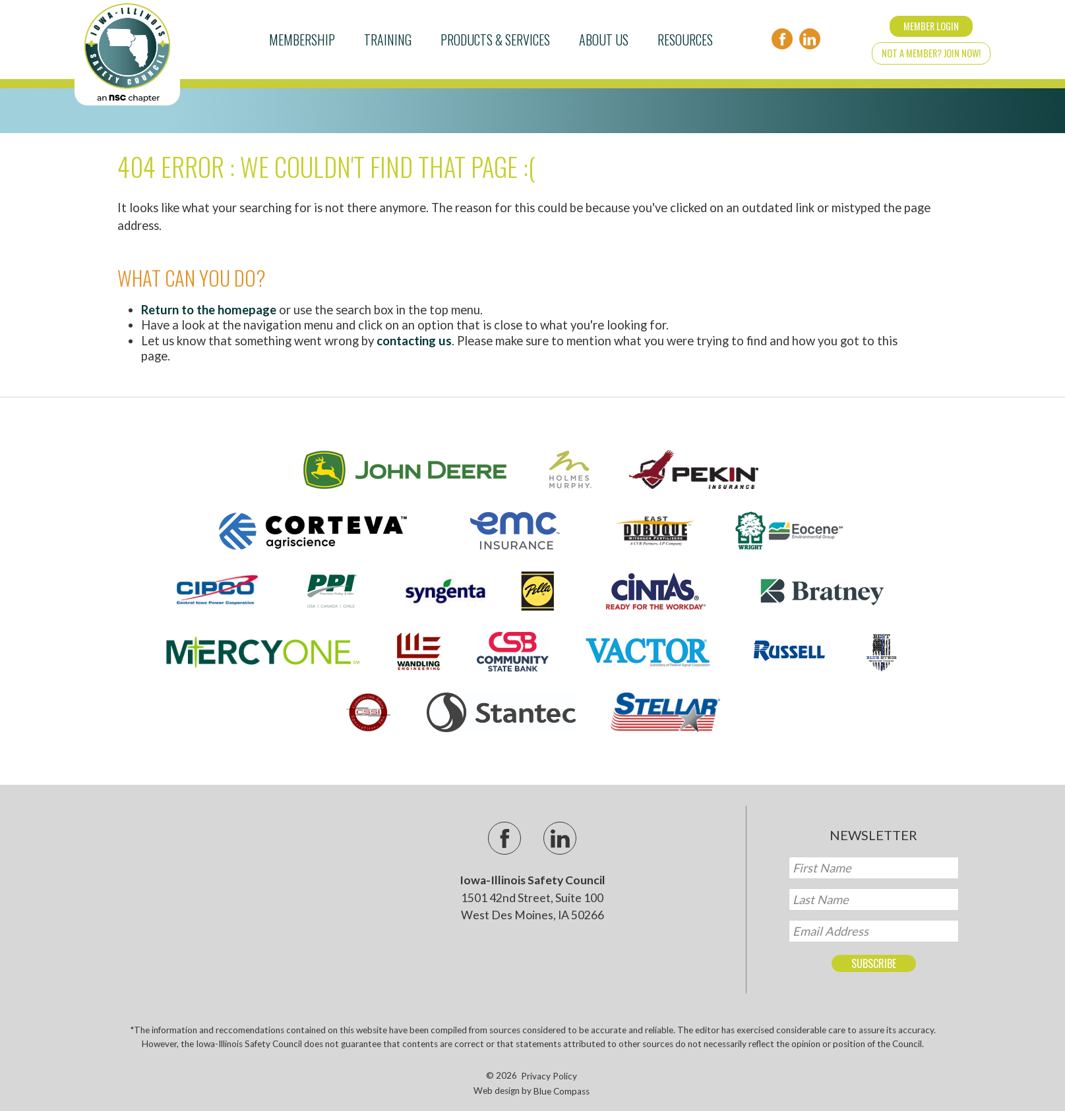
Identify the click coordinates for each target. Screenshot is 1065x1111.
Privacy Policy (549, 1076)
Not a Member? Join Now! (931, 53)
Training (387, 39)
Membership (302, 39)
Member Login (931, 26)
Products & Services (495, 39)
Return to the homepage (208, 309)
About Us (603, 39)
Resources (685, 39)
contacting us (414, 340)
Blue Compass (561, 1091)
